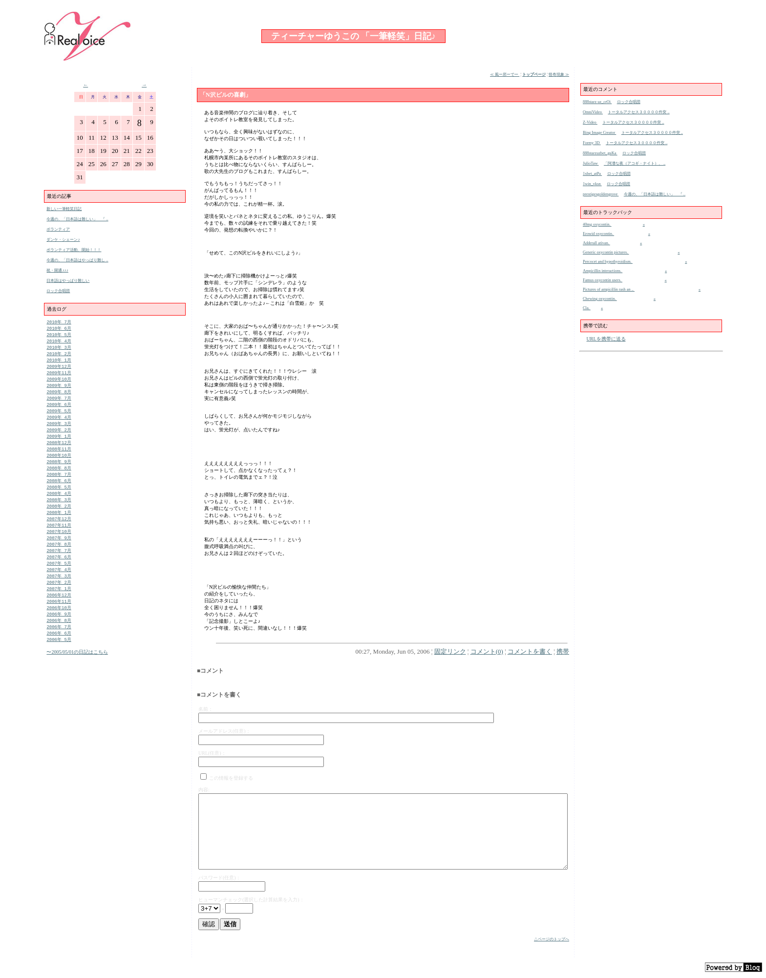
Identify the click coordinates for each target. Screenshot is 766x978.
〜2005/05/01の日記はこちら (77, 677)
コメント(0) (486, 651)
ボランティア (58, 229)
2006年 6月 (58, 657)
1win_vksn (592, 184)
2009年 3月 (58, 431)
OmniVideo (593, 112)
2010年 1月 (58, 363)
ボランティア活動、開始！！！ (73, 250)
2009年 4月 (58, 425)
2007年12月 (58, 534)
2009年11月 (58, 377)
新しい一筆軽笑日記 (64, 209)
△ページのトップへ (551, 939)
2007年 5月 (58, 582)
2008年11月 (58, 459)
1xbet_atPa (592, 173)
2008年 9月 (58, 472)
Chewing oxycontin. (600, 299)
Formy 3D (592, 143)
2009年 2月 (58, 438)
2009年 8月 (58, 397)
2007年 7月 (58, 568)
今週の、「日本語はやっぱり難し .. (77, 260)
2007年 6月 (58, 575)
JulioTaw (591, 163)
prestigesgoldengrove (600, 194)
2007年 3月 (58, 596)
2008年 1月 (58, 527)
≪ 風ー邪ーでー (504, 74)
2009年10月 (58, 384)
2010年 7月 (58, 322)
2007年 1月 (58, 609)
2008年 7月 (58, 486)
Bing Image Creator (599, 132)
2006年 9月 (58, 637)
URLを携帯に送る (606, 338)
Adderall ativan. (596, 243)
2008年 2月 (58, 520)
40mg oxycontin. (597, 224)
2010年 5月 (58, 336)
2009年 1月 (58, 445)
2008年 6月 (58, 493)
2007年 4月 (58, 589)
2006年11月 (58, 623)
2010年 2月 (58, 356)
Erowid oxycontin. (598, 234)
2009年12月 (58, 370)
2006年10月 (58, 630)
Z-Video (590, 122)
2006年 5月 (58, 664)
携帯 (562, 651)
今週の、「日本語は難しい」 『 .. (77, 219)
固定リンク (450, 651)
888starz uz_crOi (597, 102)
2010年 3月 (58, 349)
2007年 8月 (58, 561)
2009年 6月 (58, 411)
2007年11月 (58, 541)
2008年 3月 (58, 513)
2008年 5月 (58, 500)
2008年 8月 (58, 479)
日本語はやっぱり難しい (67, 280)
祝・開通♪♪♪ (57, 270)
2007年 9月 (58, 555)
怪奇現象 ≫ (559, 74)
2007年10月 (58, 548)
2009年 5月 (58, 418)
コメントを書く (530, 651)
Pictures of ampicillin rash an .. (609, 289)
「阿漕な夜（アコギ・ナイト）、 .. (634, 163)
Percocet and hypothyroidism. (608, 261)
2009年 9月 (58, 390)
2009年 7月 (58, 404)
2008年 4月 (58, 507)
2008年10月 (58, 466)
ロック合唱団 (58, 291)
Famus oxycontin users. (602, 280)
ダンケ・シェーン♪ (63, 239)
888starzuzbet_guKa (600, 153)
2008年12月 (58, 452)
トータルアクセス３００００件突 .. (638, 112)
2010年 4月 (58, 343)
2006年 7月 (58, 650)
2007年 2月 (58, 602)
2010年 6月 (58, 329)
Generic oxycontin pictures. (606, 252)
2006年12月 (58, 616)
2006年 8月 (58, 643)
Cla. (587, 308)
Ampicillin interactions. (602, 271)
